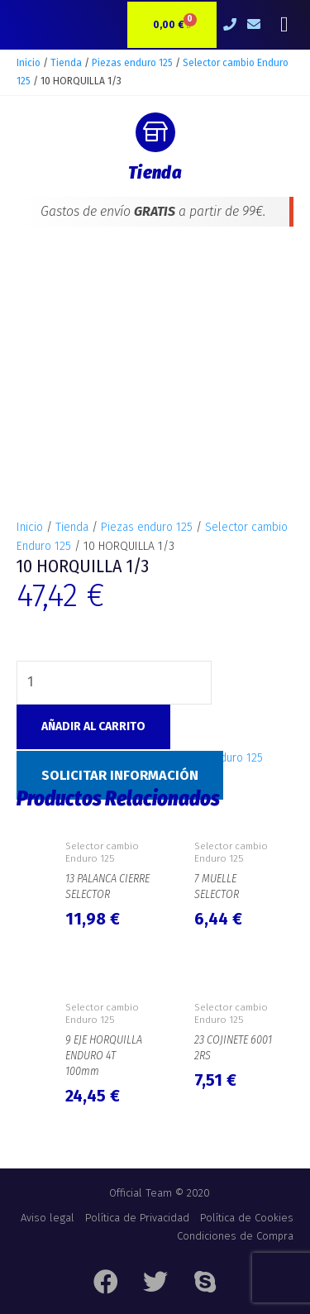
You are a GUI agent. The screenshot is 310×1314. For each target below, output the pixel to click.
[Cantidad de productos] (114, 558)
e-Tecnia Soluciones (195, 1297)
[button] (283, 25)
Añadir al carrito (93, 602)
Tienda (66, 63)
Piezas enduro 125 (132, 63)
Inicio (29, 63)
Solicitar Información (119, 650)
